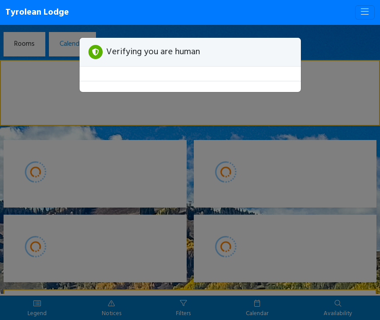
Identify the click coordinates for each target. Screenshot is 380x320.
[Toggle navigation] (365, 12)
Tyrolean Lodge (37, 12)
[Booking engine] (190, 172)
